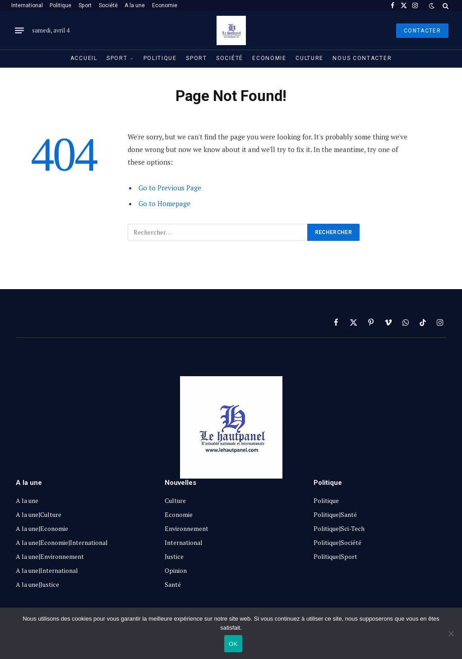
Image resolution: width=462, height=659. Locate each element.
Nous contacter (362, 58)
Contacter (422, 31)
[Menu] (19, 30)
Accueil (83, 58)
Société (108, 5)
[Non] (450, 633)
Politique (60, 5)
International (27, 5)
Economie (164, 5)
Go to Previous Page (170, 187)
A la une (135, 5)
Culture (309, 58)
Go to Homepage (164, 203)
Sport (85, 5)
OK (233, 644)
